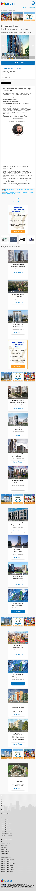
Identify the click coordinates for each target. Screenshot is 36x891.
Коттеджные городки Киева (7, 861)
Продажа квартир (5, 797)
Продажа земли (4, 803)
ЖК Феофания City (18, 456)
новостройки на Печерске (20, 189)
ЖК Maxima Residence (18, 266)
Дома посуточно (4, 847)
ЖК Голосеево (18, 781)
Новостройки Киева (5, 821)
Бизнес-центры (4, 853)
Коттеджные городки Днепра (7, 865)
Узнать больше (17, 272)
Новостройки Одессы (5, 827)
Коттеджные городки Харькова (7, 869)
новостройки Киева (9, 189)
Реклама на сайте (5, 813)
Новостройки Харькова (6, 829)
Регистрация (32, 7)
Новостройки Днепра (5, 825)
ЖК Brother (18, 296)
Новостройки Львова (5, 831)
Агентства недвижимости (6, 809)
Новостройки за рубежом (6, 833)
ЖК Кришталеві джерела (18, 402)
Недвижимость (4, 10)
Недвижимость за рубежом (7, 807)
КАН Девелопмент (14, 75)
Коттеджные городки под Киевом (8, 863)
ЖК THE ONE (18, 551)
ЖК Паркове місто (19, 200)
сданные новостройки (11, 193)
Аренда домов (4, 845)
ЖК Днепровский (18, 327)
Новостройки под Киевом (6, 823)
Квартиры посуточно (5, 843)
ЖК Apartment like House (18, 525)
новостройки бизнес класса (12, 192)
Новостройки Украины (5, 819)
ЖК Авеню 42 (18, 429)
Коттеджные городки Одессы (7, 867)
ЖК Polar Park (18, 483)
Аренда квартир (4, 841)
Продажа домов (4, 801)
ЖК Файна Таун (18, 647)
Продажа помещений (5, 805)
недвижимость (11, 80)
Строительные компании (6, 835)
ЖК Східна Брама (17, 201)
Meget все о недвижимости (18, 880)
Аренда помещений (5, 851)
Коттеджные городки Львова (7, 871)
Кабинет (24, 7)
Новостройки (12, 10)
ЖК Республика (18, 578)
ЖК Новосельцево (18, 707)
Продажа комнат (4, 799)
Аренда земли (4, 849)
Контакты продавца (18, 63)
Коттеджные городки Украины (7, 859)
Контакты (3, 811)
